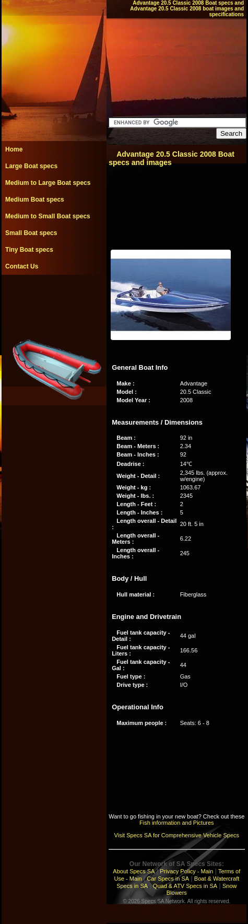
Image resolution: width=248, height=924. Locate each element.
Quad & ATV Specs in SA (185, 886)
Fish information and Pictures (176, 823)
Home (13, 149)
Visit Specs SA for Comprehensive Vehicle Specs (176, 835)
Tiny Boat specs (29, 249)
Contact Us (21, 266)
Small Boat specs (31, 233)
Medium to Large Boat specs (47, 182)
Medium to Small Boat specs (47, 216)
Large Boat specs (31, 166)
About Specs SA (134, 871)
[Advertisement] (54, 298)
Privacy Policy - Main (186, 871)
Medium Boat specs (34, 199)
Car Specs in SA (168, 878)
